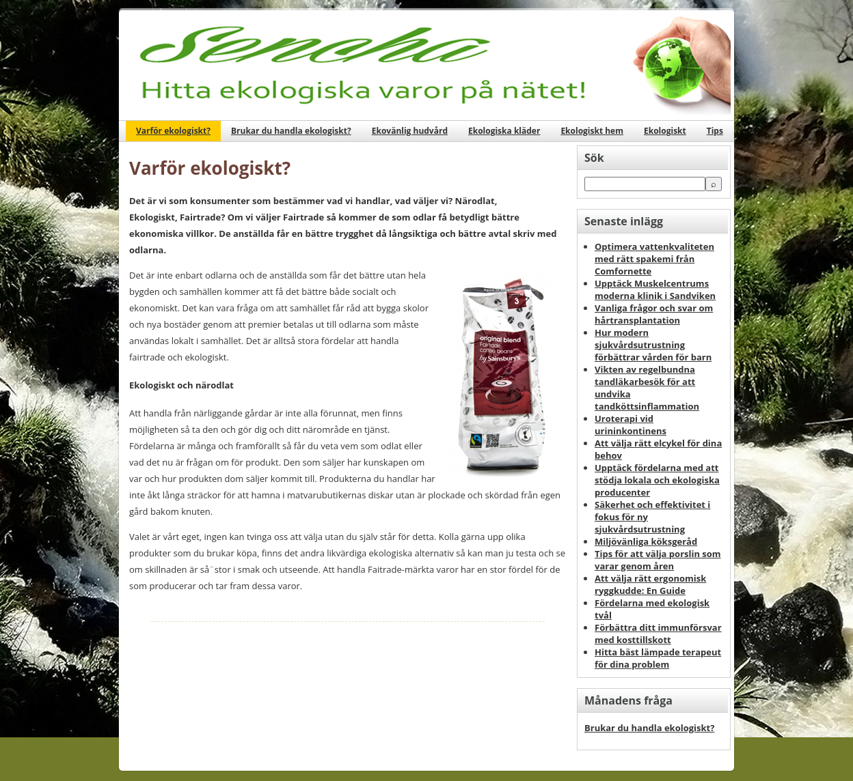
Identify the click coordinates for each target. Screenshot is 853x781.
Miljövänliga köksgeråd (646, 541)
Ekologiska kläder (504, 131)
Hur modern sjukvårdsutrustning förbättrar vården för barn (653, 344)
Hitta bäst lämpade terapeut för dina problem (658, 658)
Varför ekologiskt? (173, 131)
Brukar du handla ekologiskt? (291, 131)
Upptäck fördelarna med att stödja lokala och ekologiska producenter (657, 480)
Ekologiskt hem (591, 131)
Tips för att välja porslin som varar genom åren (658, 560)
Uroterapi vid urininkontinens (630, 424)
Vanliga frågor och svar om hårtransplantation (654, 314)
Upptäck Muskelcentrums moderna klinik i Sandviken (655, 289)
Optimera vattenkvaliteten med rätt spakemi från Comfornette (654, 258)
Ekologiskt (665, 131)
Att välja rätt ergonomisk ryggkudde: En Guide (650, 584)
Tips (715, 131)
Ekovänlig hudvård (410, 131)
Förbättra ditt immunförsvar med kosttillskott (658, 633)
